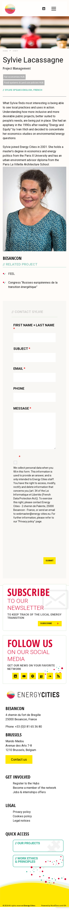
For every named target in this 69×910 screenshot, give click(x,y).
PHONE (18, 388)
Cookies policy (22, 816)
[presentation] (41, 544)
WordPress (55, 906)
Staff (15, 51)
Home (5, 51)
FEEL (11, 274)
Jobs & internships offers (29, 792)
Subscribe (46, 623)
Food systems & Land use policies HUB (24, 82)
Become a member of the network (34, 787)
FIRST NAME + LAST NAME (33, 327)
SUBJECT (21, 349)
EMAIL (19, 368)
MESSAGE (22, 408)
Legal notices (21, 820)
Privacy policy (22, 812)
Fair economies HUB (14, 77)
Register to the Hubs (26, 783)
